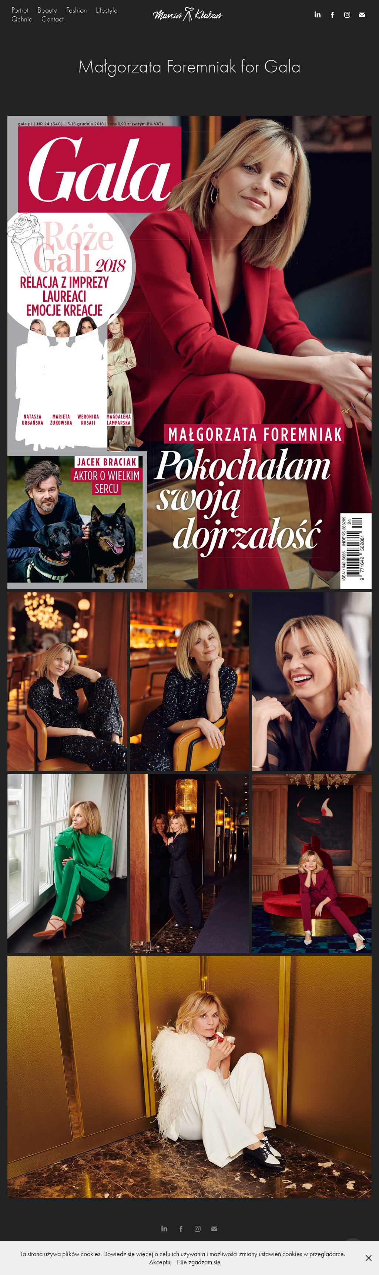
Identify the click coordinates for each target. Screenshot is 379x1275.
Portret (19, 10)
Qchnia (22, 19)
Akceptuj (160, 1262)
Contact (52, 19)
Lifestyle (107, 10)
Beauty (47, 10)
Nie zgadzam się (199, 1262)
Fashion (76, 10)
